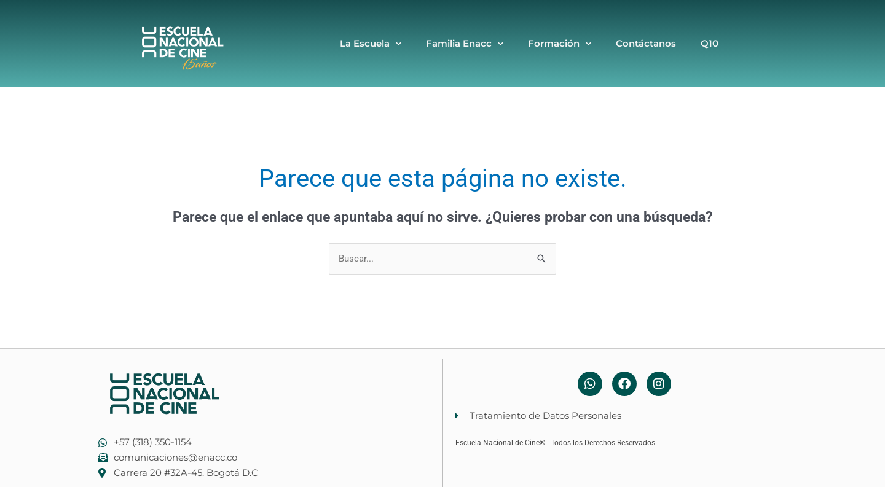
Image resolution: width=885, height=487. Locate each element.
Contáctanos (646, 43)
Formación (559, 43)
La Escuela (370, 43)
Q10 (709, 43)
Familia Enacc (464, 43)
